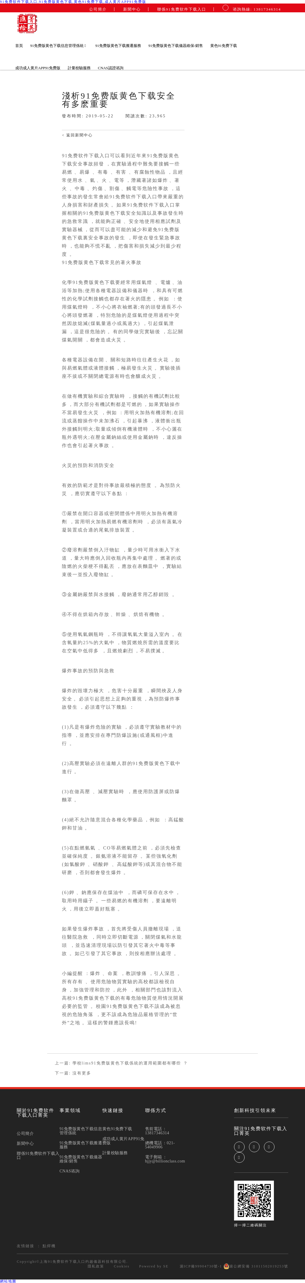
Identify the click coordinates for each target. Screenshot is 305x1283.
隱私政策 (96, 1266)
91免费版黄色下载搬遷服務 (118, 45)
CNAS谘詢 (69, 1171)
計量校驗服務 (79, 68)
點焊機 (49, 1246)
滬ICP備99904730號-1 (200, 1266)
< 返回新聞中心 (77, 135)
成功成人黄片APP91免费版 (37, 68)
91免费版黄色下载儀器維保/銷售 (175, 45)
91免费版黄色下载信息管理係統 (58, 45)
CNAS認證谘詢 (110, 68)
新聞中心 (132, 9)
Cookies (121, 1266)
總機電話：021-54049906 (160, 1145)
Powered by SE (154, 1266)
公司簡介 (98, 9)
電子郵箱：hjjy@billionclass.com (165, 1159)
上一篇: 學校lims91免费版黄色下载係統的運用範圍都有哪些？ (121, 1063)
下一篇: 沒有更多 (73, 1073)
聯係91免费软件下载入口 (181, 9)
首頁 (19, 45)
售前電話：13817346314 (157, 1131)
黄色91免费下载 (223, 45)
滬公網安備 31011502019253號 (255, 1266)
